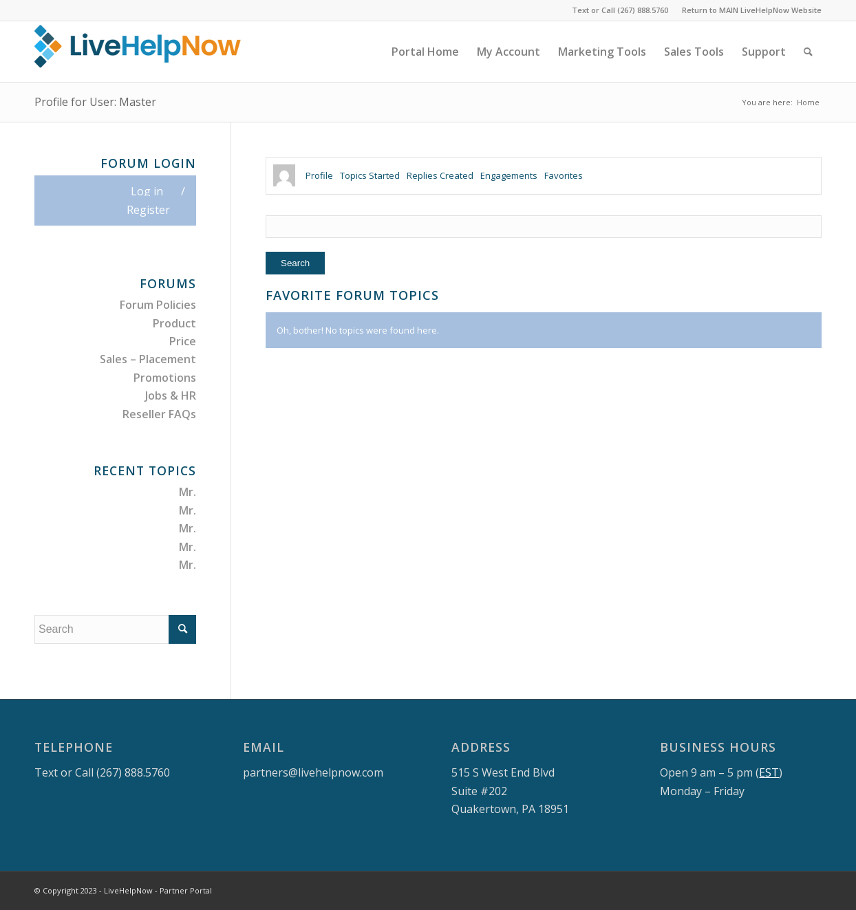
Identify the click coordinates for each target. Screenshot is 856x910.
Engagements (508, 175)
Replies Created (440, 175)
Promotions (164, 377)
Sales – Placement (148, 359)
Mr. (187, 491)
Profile (319, 175)
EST (769, 772)
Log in (147, 191)
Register (148, 209)
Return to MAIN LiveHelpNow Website (752, 10)
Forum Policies (158, 304)
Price (182, 341)
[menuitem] (748, 10)
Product (174, 323)
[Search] (808, 51)
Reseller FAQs (159, 414)
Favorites (563, 175)
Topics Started (370, 175)
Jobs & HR (170, 395)
